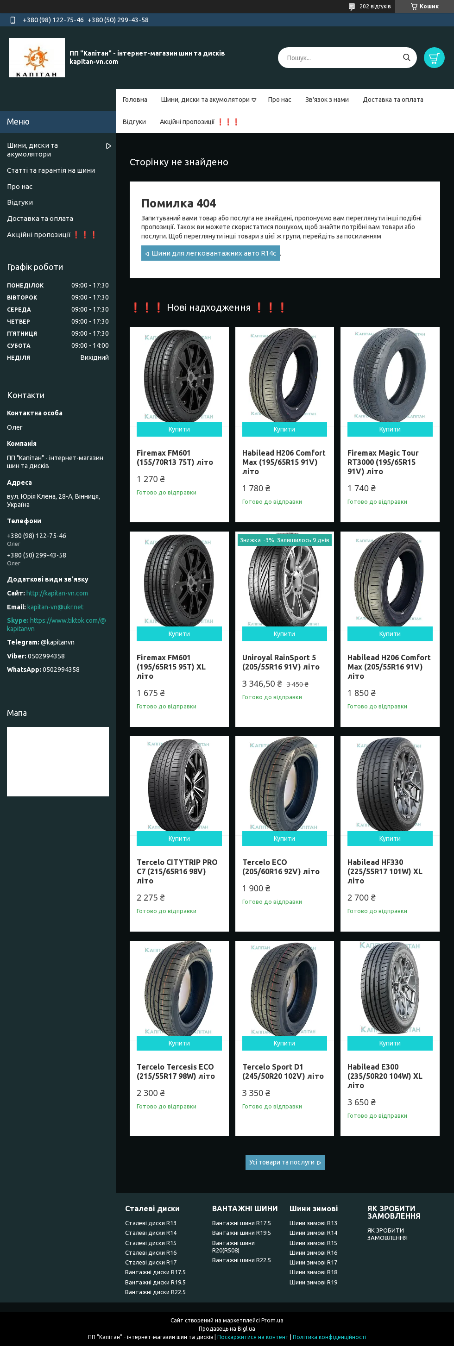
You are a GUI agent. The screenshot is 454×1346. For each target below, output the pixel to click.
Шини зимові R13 (313, 1223)
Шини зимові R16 (313, 1252)
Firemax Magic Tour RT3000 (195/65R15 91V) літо (383, 462)
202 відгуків (375, 6)
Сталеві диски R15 (151, 1243)
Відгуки (134, 121)
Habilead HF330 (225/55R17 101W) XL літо (384, 871)
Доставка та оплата (393, 99)
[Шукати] (406, 57)
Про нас (279, 99)
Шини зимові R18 (313, 1272)
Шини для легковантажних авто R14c (213, 253)
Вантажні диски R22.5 (155, 1292)
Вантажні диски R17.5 (155, 1272)
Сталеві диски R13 (151, 1223)
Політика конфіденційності (329, 1337)
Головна (135, 99)
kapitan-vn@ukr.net (55, 607)
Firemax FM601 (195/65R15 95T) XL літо (171, 666)
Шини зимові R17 (313, 1262)
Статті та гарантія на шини (51, 170)
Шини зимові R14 (313, 1232)
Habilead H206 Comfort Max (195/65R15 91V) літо (284, 462)
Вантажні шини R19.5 (241, 1232)
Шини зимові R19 (313, 1282)
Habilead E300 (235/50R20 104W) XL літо (384, 1076)
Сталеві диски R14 (151, 1232)
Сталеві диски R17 (151, 1262)
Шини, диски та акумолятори (205, 99)
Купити (179, 429)
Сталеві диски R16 (151, 1252)
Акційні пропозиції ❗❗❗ (200, 121)
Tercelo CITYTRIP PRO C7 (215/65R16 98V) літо (177, 871)
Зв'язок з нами (327, 99)
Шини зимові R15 (313, 1243)
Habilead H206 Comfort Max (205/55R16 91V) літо (389, 666)
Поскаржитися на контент (253, 1337)
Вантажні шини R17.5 (241, 1223)
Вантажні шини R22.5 (241, 1260)
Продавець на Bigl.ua (227, 1329)
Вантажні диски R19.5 (155, 1282)
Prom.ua (272, 1320)
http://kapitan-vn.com (57, 593)
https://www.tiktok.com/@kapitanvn (56, 624)
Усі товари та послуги (282, 1162)
